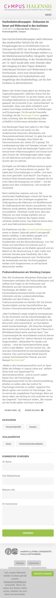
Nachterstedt (17, 360)
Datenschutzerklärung (15, 581)
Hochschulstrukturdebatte (31, 443)
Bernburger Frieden (30, 115)
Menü (48, 14)
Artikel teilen (11, 410)
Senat (8, 443)
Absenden (28, 533)
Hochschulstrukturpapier (38, 229)
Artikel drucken (32, 410)
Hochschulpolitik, (10, 31)
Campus (22, 31)
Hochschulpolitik (13, 426)
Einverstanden (42, 573)
